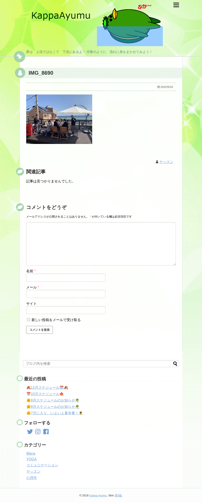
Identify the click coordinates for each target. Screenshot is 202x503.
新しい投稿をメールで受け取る (56, 320)
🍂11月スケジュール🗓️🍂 (47, 387)
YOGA (31, 459)
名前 (31, 271)
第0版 (118, 495)
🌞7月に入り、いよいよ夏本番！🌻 (54, 413)
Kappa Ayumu (98, 495)
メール (32, 287)
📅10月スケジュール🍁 (45, 394)
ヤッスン (166, 162)
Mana (30, 453)
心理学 (31, 478)
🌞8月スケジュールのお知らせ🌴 (52, 407)
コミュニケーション (42, 465)
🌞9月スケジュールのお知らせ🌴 (52, 400)
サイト (31, 303)
